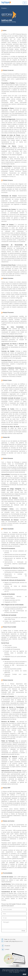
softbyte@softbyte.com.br (16, 941)
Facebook (7, 945)
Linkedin (7, 949)
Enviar (23, 930)
